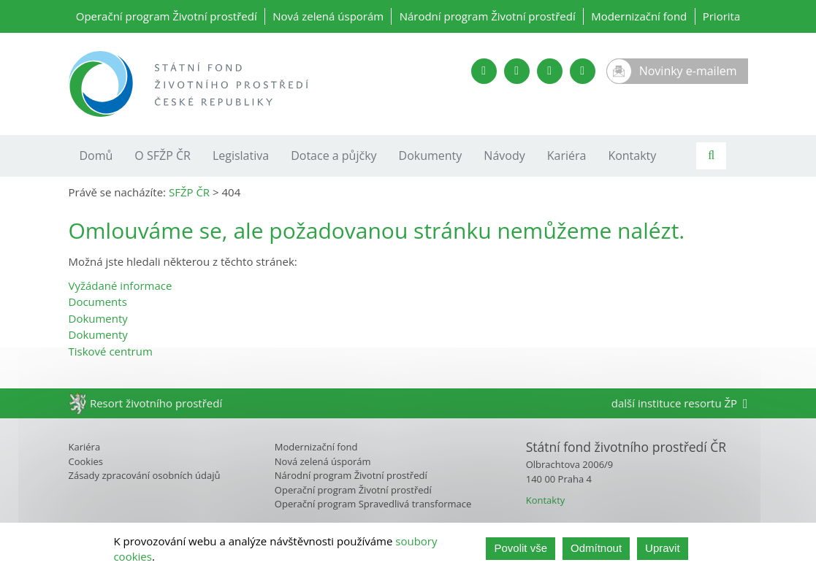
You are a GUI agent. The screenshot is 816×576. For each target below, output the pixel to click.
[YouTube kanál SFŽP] (484, 71)
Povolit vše (520, 549)
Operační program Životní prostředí (166, 16)
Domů (96, 155)
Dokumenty (430, 155)
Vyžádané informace (120, 285)
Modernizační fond (639, 16)
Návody (504, 155)
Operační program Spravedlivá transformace (373, 503)
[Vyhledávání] (711, 155)
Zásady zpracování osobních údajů (145, 475)
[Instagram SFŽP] (582, 71)
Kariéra (567, 155)
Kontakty (632, 155)
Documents (98, 301)
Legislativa (241, 155)
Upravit (662, 549)
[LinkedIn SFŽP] (550, 71)
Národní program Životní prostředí (488, 16)
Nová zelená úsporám (328, 16)
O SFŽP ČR (162, 155)
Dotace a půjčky (333, 155)
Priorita (722, 16)
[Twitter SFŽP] (517, 71)
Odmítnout (596, 549)
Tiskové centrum (111, 351)
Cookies (86, 461)
